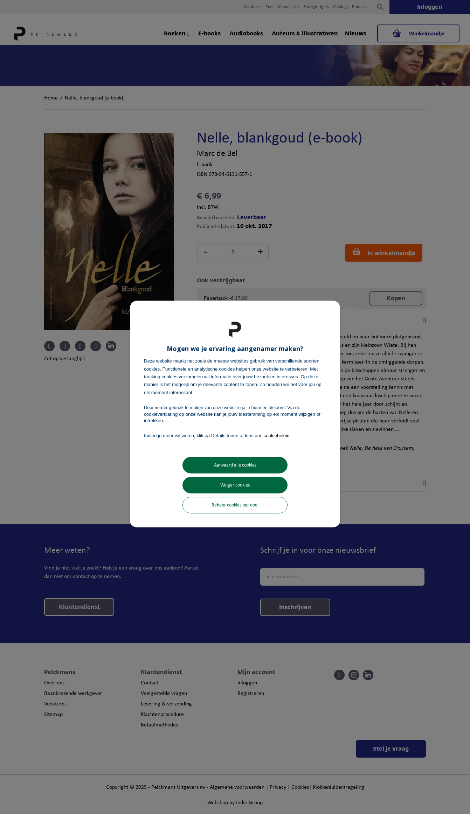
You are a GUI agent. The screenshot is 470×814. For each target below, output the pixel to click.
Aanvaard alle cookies (235, 465)
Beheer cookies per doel (235, 505)
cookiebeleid (277, 435)
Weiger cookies (235, 485)
